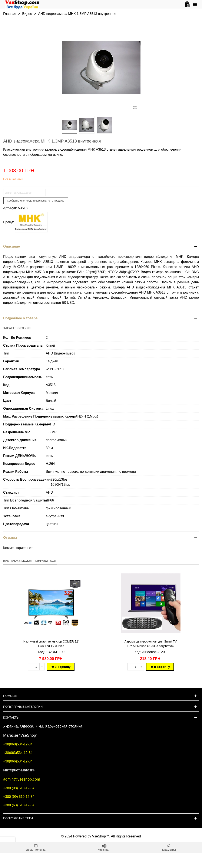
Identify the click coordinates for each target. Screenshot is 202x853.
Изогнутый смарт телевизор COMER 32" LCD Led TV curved (51, 644)
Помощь (10, 695)
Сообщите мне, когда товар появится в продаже (35, 200)
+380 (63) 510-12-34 (18, 805)
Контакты (11, 717)
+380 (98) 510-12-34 (18, 788)
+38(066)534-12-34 (17, 761)
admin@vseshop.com (21, 779)
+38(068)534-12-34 (17, 744)
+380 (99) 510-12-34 (18, 796)
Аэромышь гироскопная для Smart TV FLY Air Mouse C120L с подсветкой (151, 644)
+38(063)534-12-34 (17, 753)
